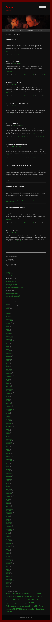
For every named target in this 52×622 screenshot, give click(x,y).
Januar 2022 (8, 386)
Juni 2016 (8, 482)
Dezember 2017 (9, 456)
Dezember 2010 (9, 576)
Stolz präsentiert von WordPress (26, 617)
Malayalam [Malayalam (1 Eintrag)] (7, 603)
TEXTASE (27, 75)
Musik (22, 97)
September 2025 (9, 323)
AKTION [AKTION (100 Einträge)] (25, 593)
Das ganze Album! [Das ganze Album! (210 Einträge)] (13, 597)
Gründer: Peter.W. (21, 30)
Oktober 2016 (8, 476)
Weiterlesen (9, 51)
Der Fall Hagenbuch (14, 123)
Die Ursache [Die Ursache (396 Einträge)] (36, 596)
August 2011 (8, 565)
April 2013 (8, 536)
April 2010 (8, 587)
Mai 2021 (7, 397)
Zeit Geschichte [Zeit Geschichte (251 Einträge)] (38, 609)
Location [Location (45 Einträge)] (40, 600)
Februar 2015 (8, 505)
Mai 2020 (7, 415)
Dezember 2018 (9, 439)
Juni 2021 (8, 396)
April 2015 (8, 502)
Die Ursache (15, 75)
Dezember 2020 (9, 404)
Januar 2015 (8, 506)
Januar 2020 (8, 420)
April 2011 (8, 570)
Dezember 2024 (9, 336)
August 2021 (8, 393)
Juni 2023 (8, 362)
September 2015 (9, 495)
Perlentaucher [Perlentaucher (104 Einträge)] (11, 606)
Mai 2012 (7, 552)
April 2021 (8, 399)
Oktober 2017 (8, 459)
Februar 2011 (8, 573)
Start (7, 30)
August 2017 (8, 462)
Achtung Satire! (40, 136)
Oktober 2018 (8, 442)
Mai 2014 (7, 517)
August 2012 (8, 547)
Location (23, 75)
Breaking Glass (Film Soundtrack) (13, 295)
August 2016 (8, 479)
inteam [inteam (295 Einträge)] (16, 600)
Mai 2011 (7, 569)
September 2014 (9, 512)
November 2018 (9, 440)
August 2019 (8, 427)
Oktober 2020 (8, 407)
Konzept (14, 74)
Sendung (33, 74)
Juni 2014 (8, 516)
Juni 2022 (8, 379)
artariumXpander (9, 75)
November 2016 (9, 474)
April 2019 (8, 433)
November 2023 (9, 355)
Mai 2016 (7, 483)
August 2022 (8, 376)
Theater (31, 75)
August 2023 (8, 359)
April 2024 (8, 347)
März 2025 (8, 332)
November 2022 (9, 372)
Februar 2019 (8, 436)
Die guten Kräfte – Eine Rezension (13, 292)
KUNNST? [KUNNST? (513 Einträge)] (32, 600)
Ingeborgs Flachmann (15, 186)
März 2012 (8, 555)
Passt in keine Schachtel (17, 54)
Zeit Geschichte (36, 75)
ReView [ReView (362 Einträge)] (39, 606)
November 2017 (9, 457)
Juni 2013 (8, 533)
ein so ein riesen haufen (15, 208)
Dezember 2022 (9, 370)
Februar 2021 (8, 402)
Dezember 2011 (9, 559)
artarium (22, 42)
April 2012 (8, 553)
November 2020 (9, 406)
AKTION (44, 74)
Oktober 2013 (8, 527)
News (17, 74)
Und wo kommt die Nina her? (18, 103)
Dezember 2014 (9, 507)
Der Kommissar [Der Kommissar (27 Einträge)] (26, 596)
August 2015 (8, 496)
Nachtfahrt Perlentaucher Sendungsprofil (14, 287)
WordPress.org (9, 275)
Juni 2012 (8, 550)
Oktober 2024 (8, 339)
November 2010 (9, 577)
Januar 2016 (8, 489)
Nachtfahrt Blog (9, 285)
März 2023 (8, 366)
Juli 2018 (7, 446)
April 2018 (8, 450)
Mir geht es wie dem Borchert (12, 293)
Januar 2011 (8, 575)
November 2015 (9, 492)
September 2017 (9, 460)
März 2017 (8, 469)
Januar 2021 (8, 403)
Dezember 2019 (9, 422)
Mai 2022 (7, 380)
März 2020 (8, 417)
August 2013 (8, 530)
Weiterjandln (11, 40)
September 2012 (9, 546)
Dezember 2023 (9, 353)
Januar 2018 (8, 455)
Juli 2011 (7, 566)
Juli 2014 (7, 515)
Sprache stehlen (12, 230)
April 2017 (8, 467)
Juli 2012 (7, 549)
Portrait (22, 138)
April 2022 (8, 382)
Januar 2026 (8, 317)
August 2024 (8, 342)
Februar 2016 (8, 487)
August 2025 (8, 324)
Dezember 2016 (9, 473)
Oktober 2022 (8, 373)
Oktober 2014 (8, 510)
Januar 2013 (8, 540)
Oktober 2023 (8, 356)
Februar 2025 (8, 333)
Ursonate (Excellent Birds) (16, 144)
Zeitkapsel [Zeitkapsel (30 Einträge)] (9, 611)
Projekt (30, 74)
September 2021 (9, 392)
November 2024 (9, 337)
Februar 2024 (8, 350)
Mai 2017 (7, 466)
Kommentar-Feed (9, 273)
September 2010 (9, 580)
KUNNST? (19, 75)
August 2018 (8, 445)
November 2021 (9, 389)
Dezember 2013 (9, 525)
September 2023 (9, 357)
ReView (24, 97)
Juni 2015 (8, 499)
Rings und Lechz (13, 61)
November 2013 (9, 526)
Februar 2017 (8, 470)
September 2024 (9, 340)
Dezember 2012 (9, 542)
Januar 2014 (8, 523)
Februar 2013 (8, 539)
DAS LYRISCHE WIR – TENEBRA (19, 165)
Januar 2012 (8, 557)
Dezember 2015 (9, 490)
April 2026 (8, 313)
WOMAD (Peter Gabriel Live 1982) (12, 296)
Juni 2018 (8, 447)
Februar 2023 (8, 367)
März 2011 (8, 572)
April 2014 (8, 519)
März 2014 (8, 520)
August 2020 (8, 410)
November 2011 (9, 560)
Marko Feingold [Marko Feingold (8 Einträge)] (13, 603)
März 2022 (8, 383)
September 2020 (9, 409)
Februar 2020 (8, 419)
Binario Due (8, 297)
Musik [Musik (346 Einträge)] (31, 603)
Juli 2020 (7, 412)
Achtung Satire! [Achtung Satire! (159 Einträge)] (12, 593)
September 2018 (9, 443)
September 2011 (9, 563)
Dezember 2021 (9, 387)
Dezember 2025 (9, 319)
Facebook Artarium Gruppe (11, 284)
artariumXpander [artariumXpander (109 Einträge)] (34, 593)
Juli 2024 (7, 343)
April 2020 (8, 416)
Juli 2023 (7, 360)
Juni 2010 (8, 585)
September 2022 (9, 375)
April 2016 (8, 485)
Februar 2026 (8, 316)
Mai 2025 (7, 329)
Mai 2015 (7, 500)
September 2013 (9, 529)
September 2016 (9, 477)
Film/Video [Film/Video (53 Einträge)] (9, 600)
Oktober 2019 (8, 425)
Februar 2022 (8, 385)
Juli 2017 (7, 463)
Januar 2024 (8, 352)
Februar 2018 (8, 453)
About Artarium (13, 30)
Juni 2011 (8, 567)
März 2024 (8, 349)
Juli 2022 (7, 377)
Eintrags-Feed (8, 272)
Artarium (10, 7)
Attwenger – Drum (13, 82)
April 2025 (8, 330)
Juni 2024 (8, 344)
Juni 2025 (8, 327)
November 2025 (9, 320)
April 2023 (8, 365)
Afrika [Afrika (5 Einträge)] (20, 593)
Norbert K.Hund (39, 30)
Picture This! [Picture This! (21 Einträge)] (25, 606)
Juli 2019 (7, 429)
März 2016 (8, 486)
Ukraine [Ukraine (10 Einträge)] (30, 609)
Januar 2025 (8, 334)
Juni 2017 (8, 465)
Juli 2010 (7, 583)
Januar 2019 (8, 437)
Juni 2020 (8, 413)
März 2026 (8, 314)
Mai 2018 (7, 449)
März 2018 (8, 452)
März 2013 (8, 537)
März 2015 (8, 503)
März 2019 (8, 435)
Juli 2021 (7, 394)
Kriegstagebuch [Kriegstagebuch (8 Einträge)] (23, 600)
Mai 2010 (7, 586)
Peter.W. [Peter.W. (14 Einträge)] (19, 606)
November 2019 (9, 423)
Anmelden (8, 270)
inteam (15, 180)
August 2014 (8, 513)
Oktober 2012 (8, 545)
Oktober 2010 (8, 579)
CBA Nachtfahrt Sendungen (11, 282)
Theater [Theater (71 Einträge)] (24, 609)
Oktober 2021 (8, 390)
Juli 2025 (7, 326)
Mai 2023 (7, 363)
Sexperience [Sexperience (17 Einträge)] (9, 609)
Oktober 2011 (8, 562)
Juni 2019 (8, 430)
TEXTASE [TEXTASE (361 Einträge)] (17, 609)
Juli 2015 (7, 497)
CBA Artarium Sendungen (11, 281)
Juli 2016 (7, 480)
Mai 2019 (7, 432)
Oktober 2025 (8, 322)
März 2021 (8, 400)
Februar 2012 (8, 556)
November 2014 (9, 509)
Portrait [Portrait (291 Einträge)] (32, 606)
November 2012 (9, 543)
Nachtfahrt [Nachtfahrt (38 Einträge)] (37, 603)
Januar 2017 (8, 472)
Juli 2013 (7, 532)
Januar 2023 (8, 369)
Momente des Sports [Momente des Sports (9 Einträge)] (23, 603)
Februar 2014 (8, 522)
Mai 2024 (7, 346)
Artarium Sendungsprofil (11, 280)
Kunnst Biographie (30, 30)
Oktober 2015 (8, 493)
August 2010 (8, 582)
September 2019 (9, 426)
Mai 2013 (7, 535)
